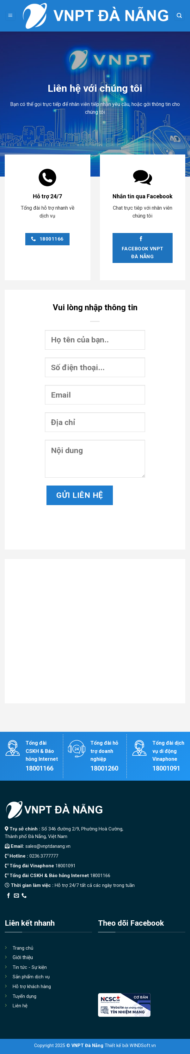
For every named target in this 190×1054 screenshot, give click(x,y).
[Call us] (24, 896)
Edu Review (18, 904)
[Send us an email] (16, 896)
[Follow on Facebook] (8, 896)
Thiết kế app (45, 904)
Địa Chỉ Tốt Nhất (76, 904)
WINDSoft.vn (143, 1045)
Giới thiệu (23, 957)
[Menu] (10, 16)
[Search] (179, 16)
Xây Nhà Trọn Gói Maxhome (124, 904)
